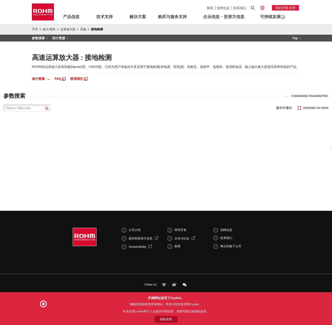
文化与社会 (181, 238)
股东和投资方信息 (140, 238)
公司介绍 (135, 230)
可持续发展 (270, 16)
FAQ (60, 79)
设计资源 (58, 38)
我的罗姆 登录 (285, 8)
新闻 (210, 8)
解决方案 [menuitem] (138, 16)
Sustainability (137, 246)
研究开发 (180, 230)
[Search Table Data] (27, 108)
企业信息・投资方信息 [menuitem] (223, 16)
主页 (35, 29)
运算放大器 (67, 29)
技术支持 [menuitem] (104, 16)
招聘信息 (223, 8)
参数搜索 (38, 38)
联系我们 (239, 8)
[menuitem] (270, 17)
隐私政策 (166, 319)
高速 (83, 29)
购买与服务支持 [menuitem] (172, 16)
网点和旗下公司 (230, 246)
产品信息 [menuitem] (71, 16)
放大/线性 (49, 29)
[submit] (46, 109)
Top (295, 38)
